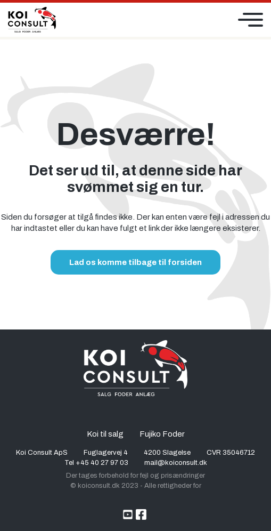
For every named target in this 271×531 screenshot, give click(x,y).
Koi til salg (105, 434)
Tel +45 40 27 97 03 (96, 462)
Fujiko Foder (162, 434)
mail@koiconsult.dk (175, 462)
